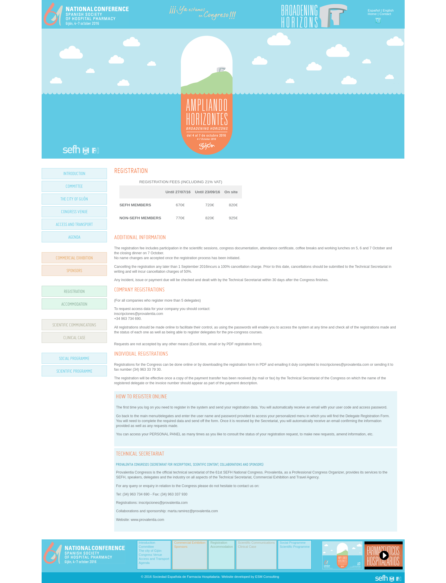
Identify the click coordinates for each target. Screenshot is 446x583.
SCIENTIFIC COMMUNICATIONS (74, 325)
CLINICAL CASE (74, 337)
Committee (146, 546)
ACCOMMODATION (74, 304)
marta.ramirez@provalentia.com (193, 511)
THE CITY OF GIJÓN (74, 199)
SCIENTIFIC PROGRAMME (74, 371)
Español (374, 10)
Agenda (144, 563)
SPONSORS (74, 270)
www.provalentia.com (147, 520)
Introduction (147, 542)
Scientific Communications (256, 542)
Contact (385, 14)
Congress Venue (150, 554)
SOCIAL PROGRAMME (74, 358)
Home (372, 14)
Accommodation (221, 546)
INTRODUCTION (74, 173)
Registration (218, 542)
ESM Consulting (267, 576)
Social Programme (293, 542)
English (388, 10)
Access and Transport (154, 558)
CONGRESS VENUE (74, 211)
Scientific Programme (295, 546)
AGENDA (74, 237)
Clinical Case (247, 546)
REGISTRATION (74, 291)
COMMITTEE (74, 186)
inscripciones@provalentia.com (163, 503)
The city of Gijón (150, 550)
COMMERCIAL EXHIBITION (74, 258)
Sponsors (181, 546)
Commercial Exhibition (190, 542)
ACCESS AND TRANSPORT (74, 224)
